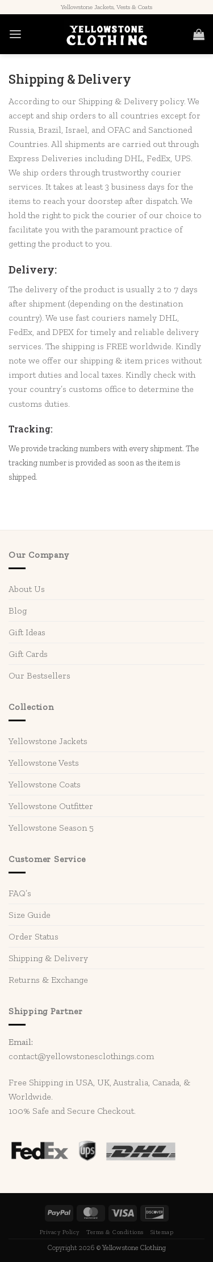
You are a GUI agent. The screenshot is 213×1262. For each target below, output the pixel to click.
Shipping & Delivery (48, 958)
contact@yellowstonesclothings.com (81, 1056)
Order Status (34, 936)
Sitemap (162, 1232)
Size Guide (30, 914)
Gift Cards (28, 653)
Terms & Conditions (115, 1232)
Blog (18, 610)
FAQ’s (20, 893)
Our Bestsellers (39, 675)
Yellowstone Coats (45, 784)
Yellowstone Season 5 (51, 827)
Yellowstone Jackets (48, 741)
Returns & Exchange (48, 979)
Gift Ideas (27, 632)
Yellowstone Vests (44, 762)
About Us (27, 588)
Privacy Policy (60, 1232)
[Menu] (15, 34)
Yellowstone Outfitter (51, 806)
